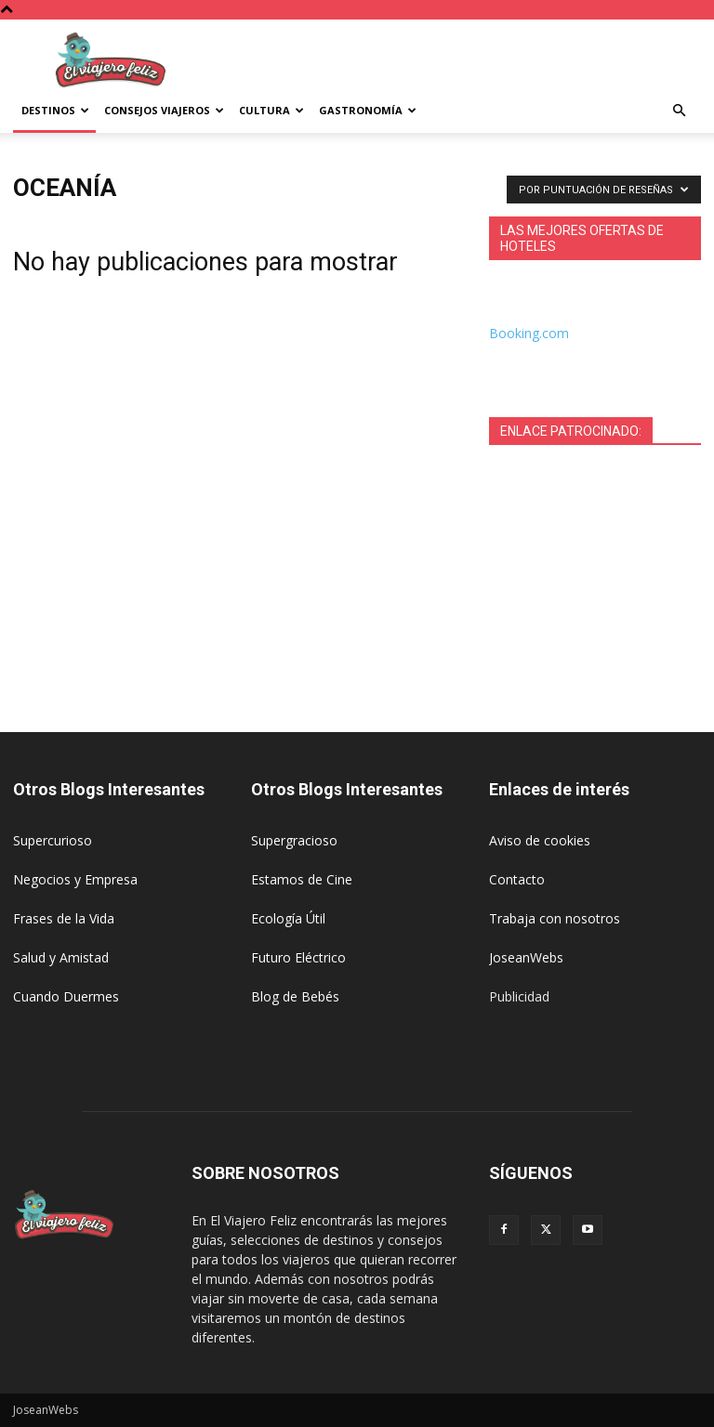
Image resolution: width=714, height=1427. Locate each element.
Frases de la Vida (63, 918)
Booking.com (529, 333)
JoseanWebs (526, 957)
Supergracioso (294, 840)
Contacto (517, 879)
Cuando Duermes (66, 996)
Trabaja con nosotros (554, 918)
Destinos (55, 110)
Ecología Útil (288, 918)
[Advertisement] (482, 60)
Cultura (271, 110)
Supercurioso (52, 840)
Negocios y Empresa (75, 879)
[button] (678, 111)
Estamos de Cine (301, 879)
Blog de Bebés (295, 996)
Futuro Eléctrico (298, 957)
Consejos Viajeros (164, 110)
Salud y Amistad (61, 957)
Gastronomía (367, 110)
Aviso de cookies (539, 840)
